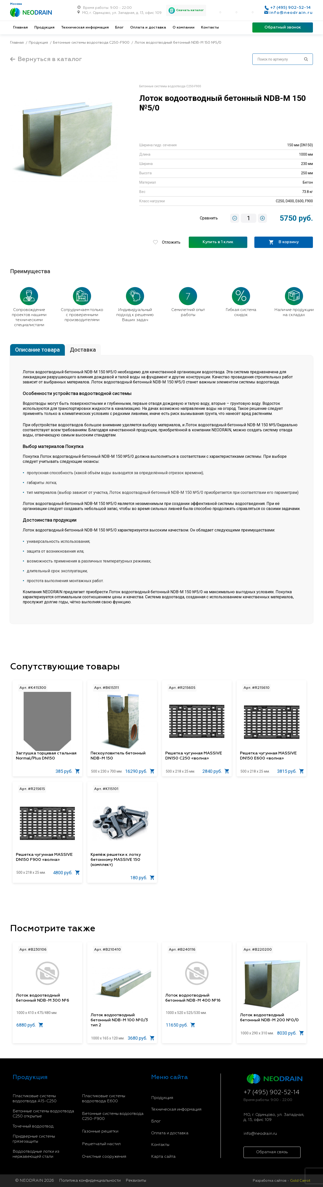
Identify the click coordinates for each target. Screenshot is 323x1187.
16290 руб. (139, 771)
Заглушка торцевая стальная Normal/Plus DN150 (46, 755)
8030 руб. (290, 1033)
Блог (119, 27)
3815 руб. (290, 771)
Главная (20, 27)
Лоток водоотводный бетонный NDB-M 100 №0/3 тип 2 (119, 1020)
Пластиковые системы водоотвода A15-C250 (35, 1098)
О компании (184, 27)
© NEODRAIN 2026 (34, 1181)
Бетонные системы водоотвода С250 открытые (43, 1113)
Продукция (44, 27)
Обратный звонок (282, 27)
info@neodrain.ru (291, 13)
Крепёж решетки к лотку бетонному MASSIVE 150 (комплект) (116, 860)
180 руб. (142, 877)
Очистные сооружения (104, 1157)
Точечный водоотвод (33, 1126)
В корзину (284, 242)
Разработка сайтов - (281, 1180)
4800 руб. (66, 872)
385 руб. (68, 771)
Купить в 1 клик (218, 242)
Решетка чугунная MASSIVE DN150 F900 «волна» (44, 857)
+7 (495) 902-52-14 (290, 8)
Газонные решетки (100, 1131)
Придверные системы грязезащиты (34, 1139)
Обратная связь (272, 1152)
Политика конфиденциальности (90, 1181)
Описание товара (37, 350)
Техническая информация (85, 27)
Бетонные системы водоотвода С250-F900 (113, 1116)
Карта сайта (163, 1157)
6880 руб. (29, 1025)
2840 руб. (215, 771)
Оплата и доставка (148, 27)
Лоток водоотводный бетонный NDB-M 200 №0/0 (269, 1017)
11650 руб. (180, 1025)
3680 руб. (141, 1038)
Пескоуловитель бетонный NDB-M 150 (118, 755)
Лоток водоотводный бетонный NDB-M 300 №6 (42, 998)
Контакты (210, 27)
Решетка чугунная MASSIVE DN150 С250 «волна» (193, 755)
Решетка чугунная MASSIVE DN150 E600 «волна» (268, 755)
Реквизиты (136, 1181)
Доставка (83, 350)
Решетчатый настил (101, 1144)
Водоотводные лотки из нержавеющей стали (36, 1154)
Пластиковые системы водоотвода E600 (103, 1098)
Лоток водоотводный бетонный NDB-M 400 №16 (193, 998)
